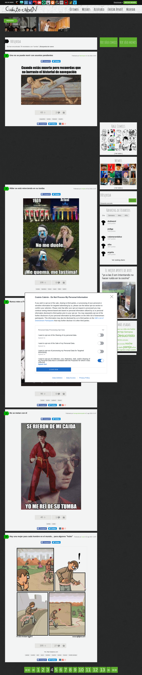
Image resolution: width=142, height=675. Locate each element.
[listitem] (71, 330)
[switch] (101, 335)
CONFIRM (53, 369)
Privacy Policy (84, 378)
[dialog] (71, 337)
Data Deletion (57, 378)
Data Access (71, 378)
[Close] (112, 297)
